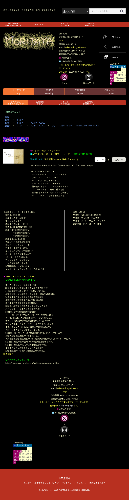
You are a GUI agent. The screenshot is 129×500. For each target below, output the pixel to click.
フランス (20, 120)
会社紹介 (49, 91)
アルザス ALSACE (38, 123)
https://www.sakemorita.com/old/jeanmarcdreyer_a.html (32, 363)
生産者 (7, 117)
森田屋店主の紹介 (97, 482)
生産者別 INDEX (40, 102)
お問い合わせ (110, 91)
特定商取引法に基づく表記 (46, 482)
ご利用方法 (80, 91)
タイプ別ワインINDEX (64, 24)
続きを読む (8, 354)
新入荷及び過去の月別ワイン (13, 24)
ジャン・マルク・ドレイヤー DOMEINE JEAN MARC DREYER (75, 126)
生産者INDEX (39, 24)
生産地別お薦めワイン (90, 24)
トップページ (19, 91)
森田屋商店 (64, 478)
